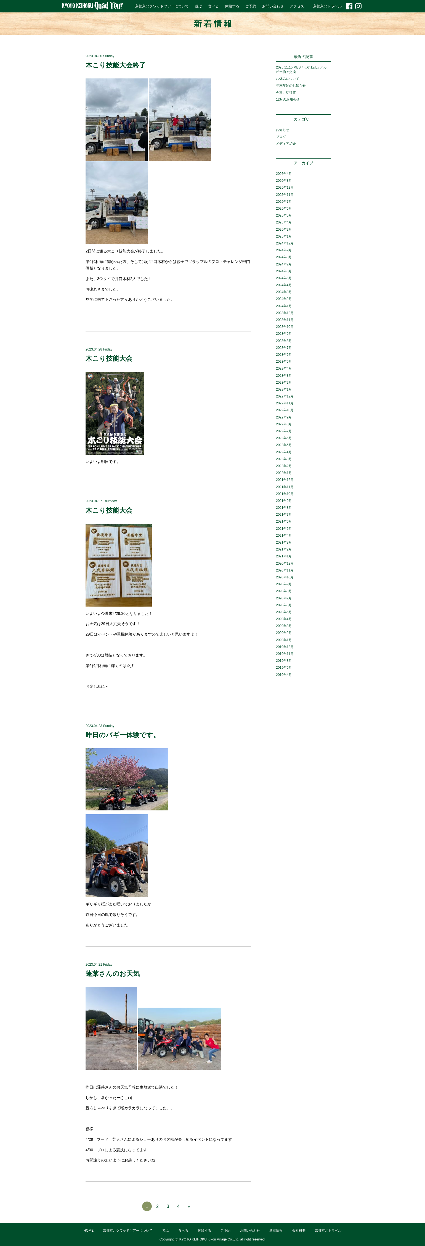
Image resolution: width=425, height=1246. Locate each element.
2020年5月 (284, 612)
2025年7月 (284, 202)
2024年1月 (284, 306)
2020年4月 (284, 619)
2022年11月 (285, 403)
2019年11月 (285, 654)
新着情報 (276, 1230)
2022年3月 (284, 459)
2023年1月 (284, 389)
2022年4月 (284, 452)
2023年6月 (284, 355)
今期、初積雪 (286, 92)
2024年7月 (284, 264)
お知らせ (282, 130)
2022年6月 (284, 438)
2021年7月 (284, 515)
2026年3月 (284, 181)
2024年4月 (284, 285)
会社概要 (299, 1230)
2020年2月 (284, 633)
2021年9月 (284, 501)
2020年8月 (284, 591)
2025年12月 (285, 187)
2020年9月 (284, 584)
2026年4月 (284, 174)
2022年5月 (284, 445)
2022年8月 (284, 424)
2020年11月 (285, 570)
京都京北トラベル (327, 6)
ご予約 (250, 6)
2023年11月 (285, 320)
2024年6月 (284, 271)
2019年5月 (284, 668)
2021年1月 (284, 556)
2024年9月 (284, 250)
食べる (213, 6)
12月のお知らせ (287, 99)
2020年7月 (284, 598)
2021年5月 (284, 529)
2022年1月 (284, 473)
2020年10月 (285, 577)
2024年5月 (284, 278)
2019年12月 (285, 647)
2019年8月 (284, 661)
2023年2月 (284, 382)
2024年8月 (284, 257)
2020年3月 (284, 626)
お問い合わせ (273, 6)
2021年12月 (285, 480)
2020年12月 (285, 563)
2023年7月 (284, 348)
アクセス (297, 6)
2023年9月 (284, 334)
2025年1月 (284, 236)
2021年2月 (284, 549)
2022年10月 (285, 410)
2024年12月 (285, 243)
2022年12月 (285, 396)
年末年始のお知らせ (291, 86)
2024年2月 (284, 299)
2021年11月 (285, 487)
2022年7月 (284, 431)
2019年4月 (284, 675)
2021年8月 (284, 508)
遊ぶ (198, 6)
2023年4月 (284, 368)
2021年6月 (284, 521)
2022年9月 (284, 417)
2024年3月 (284, 292)
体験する (232, 6)
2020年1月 (284, 640)
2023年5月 (284, 361)
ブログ (281, 137)
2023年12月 (285, 313)
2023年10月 (285, 327)
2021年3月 (284, 542)
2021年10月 (285, 494)
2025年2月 (284, 229)
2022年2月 (284, 466)
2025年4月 (284, 222)
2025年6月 (284, 208)
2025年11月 (285, 195)
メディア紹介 (286, 144)
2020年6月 (284, 605)
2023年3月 (284, 376)
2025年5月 (284, 215)
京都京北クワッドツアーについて (162, 6)
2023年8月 (284, 341)
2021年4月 (284, 536)
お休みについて (287, 79)
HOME (89, 1230)
